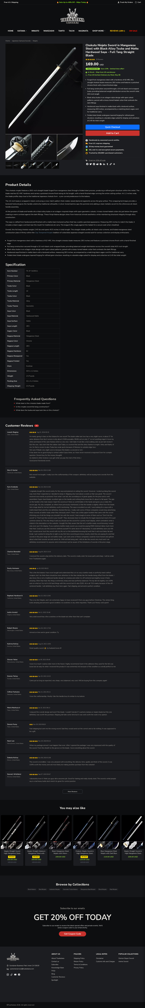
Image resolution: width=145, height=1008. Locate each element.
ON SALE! (12, 857)
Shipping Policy (79, 958)
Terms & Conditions (80, 964)
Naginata (83, 31)
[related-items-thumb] (12, 832)
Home (10, 31)
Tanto (61, 31)
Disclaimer (100, 958)
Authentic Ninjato (55, 889)
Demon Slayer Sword (126, 958)
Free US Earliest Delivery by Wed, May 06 (103, 75)
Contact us (55, 961)
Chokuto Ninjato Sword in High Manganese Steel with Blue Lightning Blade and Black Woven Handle (84, 852)
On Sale (133, 31)
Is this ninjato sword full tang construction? (32, 407)
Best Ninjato (42, 889)
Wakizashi (48, 31)
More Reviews (72, 792)
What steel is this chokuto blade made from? (33, 403)
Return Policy (78, 961)
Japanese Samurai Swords (21, 41)
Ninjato (35, 31)
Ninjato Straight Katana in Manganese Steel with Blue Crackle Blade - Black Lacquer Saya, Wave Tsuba (36, 852)
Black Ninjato (103, 889)
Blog (53, 974)
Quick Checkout (112, 127)
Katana (22, 31)
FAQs (53, 971)
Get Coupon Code (72, 933)
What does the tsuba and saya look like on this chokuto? (37, 410)
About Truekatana (57, 958)
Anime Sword (123, 961)
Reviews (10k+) (117, 31)
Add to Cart (112, 133)
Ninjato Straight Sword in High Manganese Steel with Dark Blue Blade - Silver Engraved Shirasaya (133, 852)
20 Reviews (99, 59)
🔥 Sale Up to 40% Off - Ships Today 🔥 (72, 2)
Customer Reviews (58, 977)
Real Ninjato (113, 889)
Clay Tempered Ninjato (44, 232)
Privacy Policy (79, 968)
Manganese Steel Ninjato (88, 889)
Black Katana (32, 889)
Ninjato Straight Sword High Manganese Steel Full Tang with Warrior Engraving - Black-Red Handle (12, 852)
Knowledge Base (57, 968)
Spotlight (54, 980)
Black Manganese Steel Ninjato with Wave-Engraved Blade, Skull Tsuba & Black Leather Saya (60, 852)
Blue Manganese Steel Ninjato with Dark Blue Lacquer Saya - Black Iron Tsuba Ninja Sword (109, 852)
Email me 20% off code (97, 160)
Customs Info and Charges (105, 961)
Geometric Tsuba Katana (70, 889)
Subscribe (54, 964)
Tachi (71, 31)
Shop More (99, 31)
